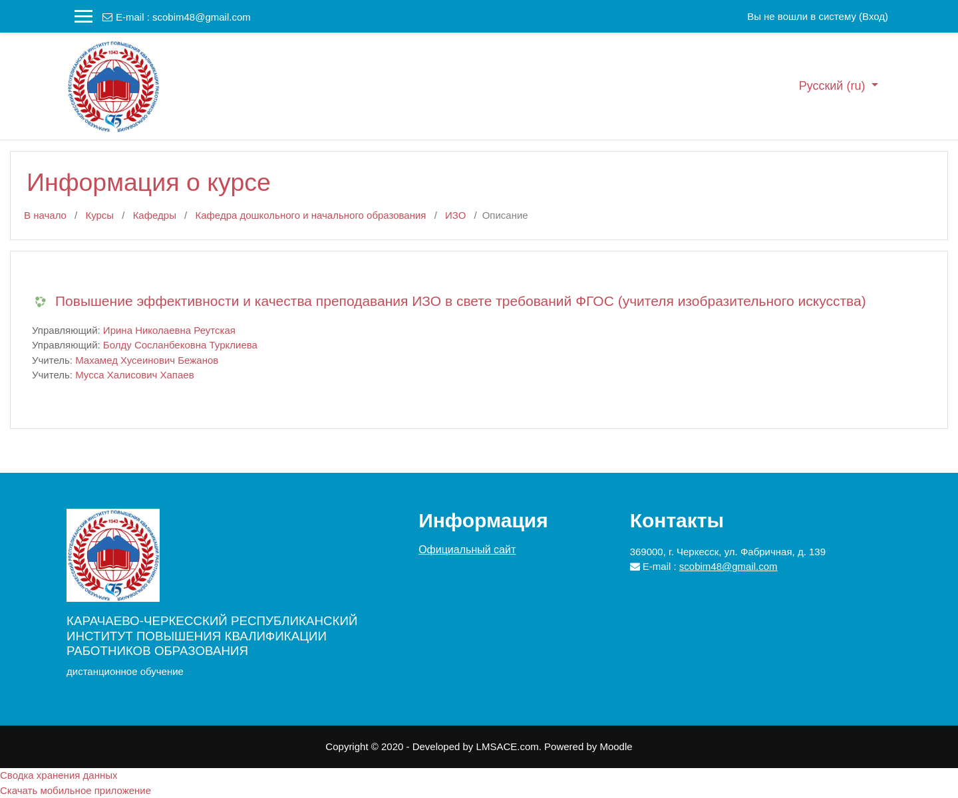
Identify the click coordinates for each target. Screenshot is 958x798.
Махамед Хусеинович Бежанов (146, 360)
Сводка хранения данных (59, 775)
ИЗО (455, 215)
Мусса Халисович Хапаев (134, 374)
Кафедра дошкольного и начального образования (310, 215)
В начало (45, 215)
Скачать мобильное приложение (75, 790)
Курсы (99, 215)
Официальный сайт (467, 549)
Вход (873, 16)
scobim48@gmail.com (201, 17)
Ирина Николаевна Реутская (169, 330)
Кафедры (154, 215)
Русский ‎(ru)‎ (834, 85)
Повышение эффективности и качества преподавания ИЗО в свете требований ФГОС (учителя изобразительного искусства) (460, 301)
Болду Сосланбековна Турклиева (180, 344)
